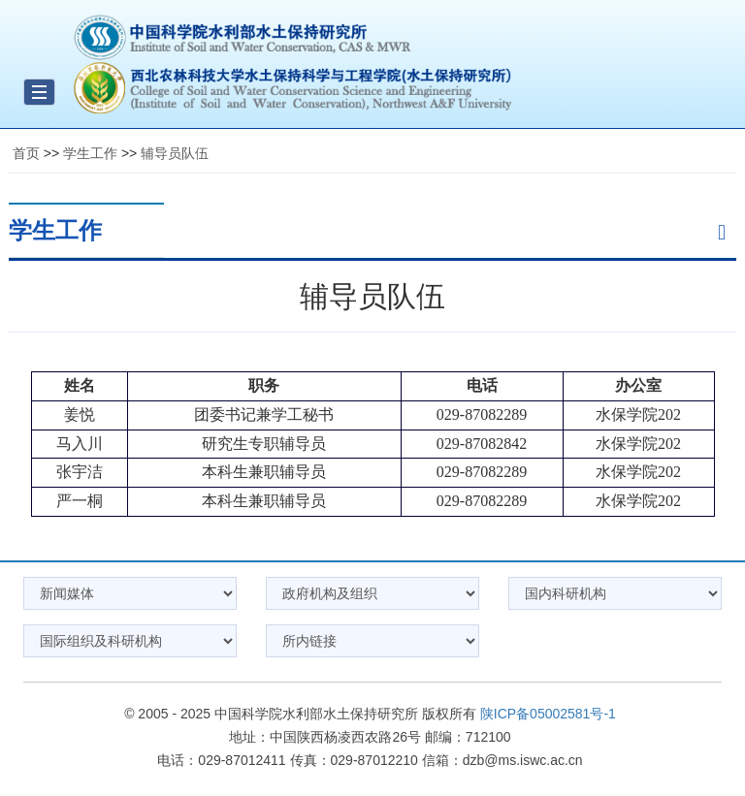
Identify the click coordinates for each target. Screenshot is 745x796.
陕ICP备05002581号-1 (548, 713)
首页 (26, 153)
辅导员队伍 (175, 153)
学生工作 (90, 153)
